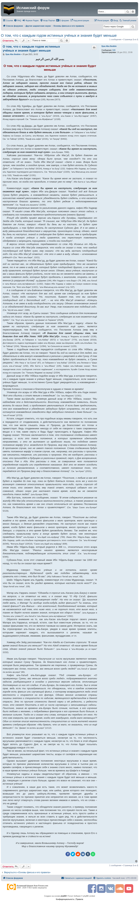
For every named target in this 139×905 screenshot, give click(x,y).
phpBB (63, 896)
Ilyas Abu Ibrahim (109, 46)
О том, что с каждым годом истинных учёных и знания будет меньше (59, 35)
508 (113, 50)
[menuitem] (17, 20)
